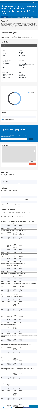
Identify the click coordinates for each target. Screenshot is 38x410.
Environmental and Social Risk (7, 74)
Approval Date (5, 58)
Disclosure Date (22, 55)
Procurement (11, 17)
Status (20, 48)
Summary (4, 17)
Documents (18, 17)
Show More (32, 28)
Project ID (4, 48)
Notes (3, 80)
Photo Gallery (33, 17)
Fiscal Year (21, 67)
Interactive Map (33, 163)
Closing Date (21, 74)
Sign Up (30, 138)
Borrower (21, 52)
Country (3, 55)
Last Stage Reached (6, 77)
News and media (25, 17)
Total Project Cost (6, 63)
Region (3, 67)
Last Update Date (22, 77)
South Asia (4, 68)
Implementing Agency (23, 63)
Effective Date (21, 58)
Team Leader (4, 52)
